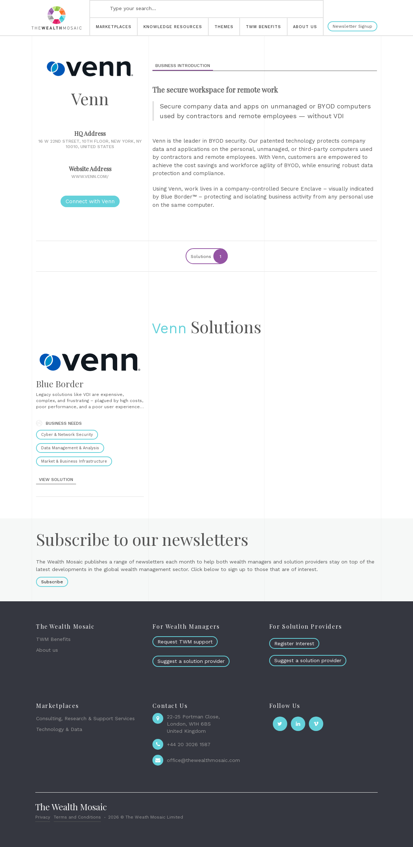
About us (47, 650)
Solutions (209, 256)
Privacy (42, 817)
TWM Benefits (53, 639)
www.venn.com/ (89, 176)
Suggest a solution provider (191, 661)
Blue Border (60, 383)
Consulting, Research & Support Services (85, 718)
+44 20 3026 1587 (188, 744)
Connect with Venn (90, 201)
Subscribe (52, 581)
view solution (56, 479)
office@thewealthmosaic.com (203, 760)
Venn (169, 328)
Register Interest (294, 643)
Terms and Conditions (77, 817)
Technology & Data (59, 729)
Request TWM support (185, 642)
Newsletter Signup (352, 26)
